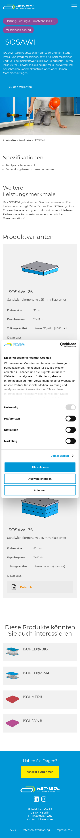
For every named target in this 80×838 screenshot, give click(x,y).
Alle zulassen (40, 466)
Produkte (24, 140)
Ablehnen (40, 490)
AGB (13, 830)
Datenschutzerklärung (36, 830)
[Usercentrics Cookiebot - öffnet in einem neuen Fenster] (60, 345)
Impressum (63, 830)
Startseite (9, 140)
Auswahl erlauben (40, 478)
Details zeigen (59, 455)
